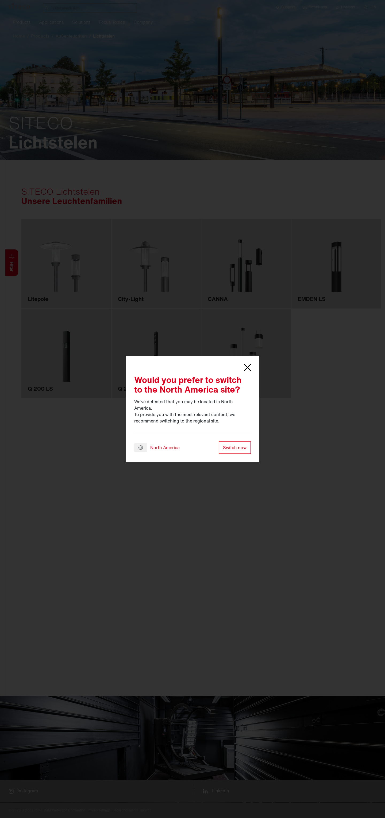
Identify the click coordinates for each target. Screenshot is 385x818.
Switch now (235, 447)
